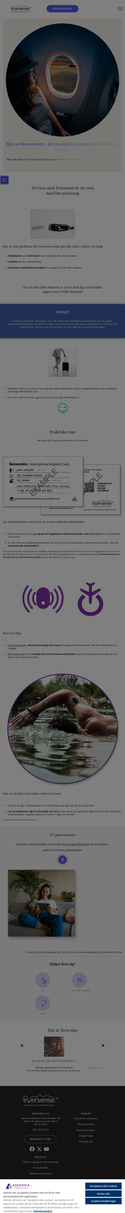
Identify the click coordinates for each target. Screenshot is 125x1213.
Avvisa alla (103, 1193)
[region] (62, 1196)
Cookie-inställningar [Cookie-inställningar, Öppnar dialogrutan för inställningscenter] (103, 1201)
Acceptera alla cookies (103, 1186)
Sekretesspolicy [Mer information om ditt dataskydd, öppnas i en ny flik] (42, 1211)
